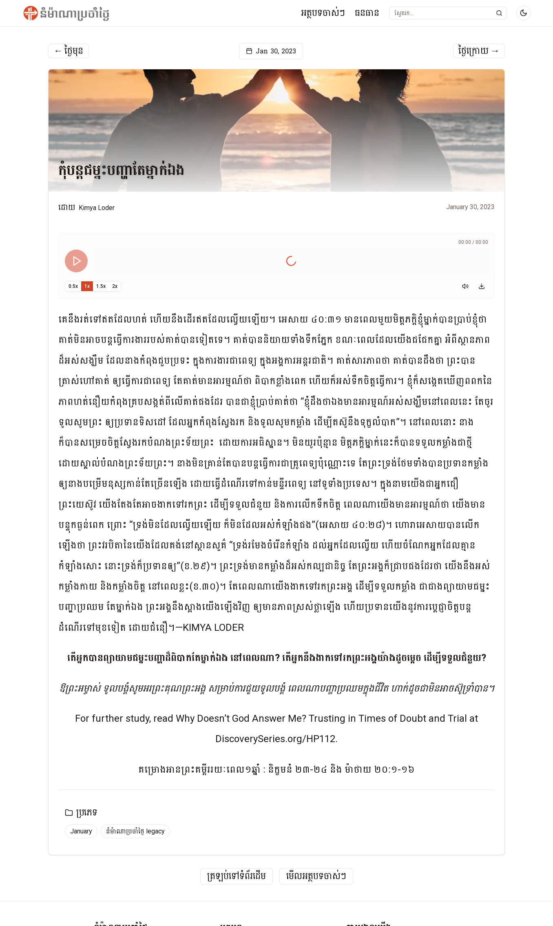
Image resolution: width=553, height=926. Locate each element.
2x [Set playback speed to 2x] (114, 286)
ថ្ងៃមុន (68, 51)
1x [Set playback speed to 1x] (87, 286)
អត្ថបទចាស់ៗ (323, 12)
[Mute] (465, 286)
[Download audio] (481, 286)
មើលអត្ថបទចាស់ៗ (316, 876)
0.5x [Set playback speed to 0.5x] (73, 286)
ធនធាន (367, 12)
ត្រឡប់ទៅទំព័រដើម (236, 876)
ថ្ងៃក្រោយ (479, 51)
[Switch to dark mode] (523, 13)
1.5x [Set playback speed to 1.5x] (101, 286)
